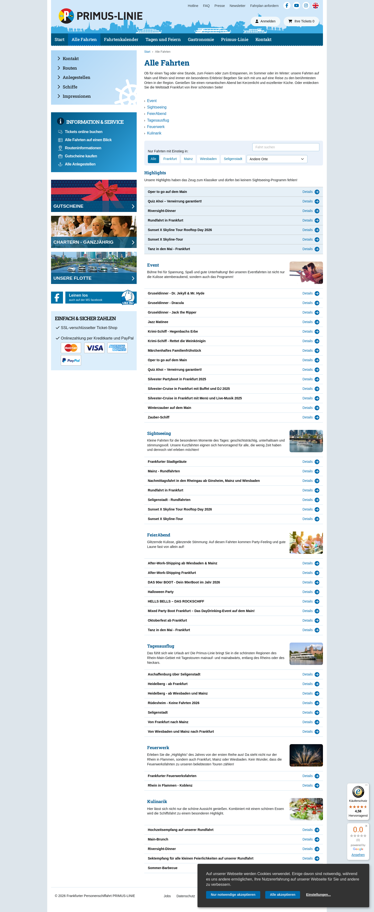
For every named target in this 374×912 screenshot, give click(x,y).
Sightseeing (157, 107)
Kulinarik (154, 133)
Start (59, 39)
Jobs (167, 896)
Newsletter (237, 6)
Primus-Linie (234, 39)
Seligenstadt (233, 159)
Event (152, 101)
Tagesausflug (158, 120)
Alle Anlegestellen (76, 164)
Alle (153, 159)
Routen (67, 68)
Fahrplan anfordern (264, 6)
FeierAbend (156, 114)
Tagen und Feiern (163, 39)
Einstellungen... (318, 895)
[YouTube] (296, 5)
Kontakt (263, 39)
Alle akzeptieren (283, 895)
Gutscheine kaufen (77, 156)
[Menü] (366, 786)
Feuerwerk (156, 127)
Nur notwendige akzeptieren (233, 895)
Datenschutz (186, 896)
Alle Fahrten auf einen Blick (85, 140)
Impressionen (74, 96)
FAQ (206, 6)
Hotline (193, 6)
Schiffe (67, 87)
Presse (219, 6)
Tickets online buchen (80, 132)
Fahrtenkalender (121, 39)
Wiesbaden (208, 159)
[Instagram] (306, 5)
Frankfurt (170, 159)
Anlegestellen (73, 77)
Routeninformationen (79, 148)
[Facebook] (287, 5)
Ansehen (358, 855)
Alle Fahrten (84, 39)
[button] (366, 826)
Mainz (188, 159)
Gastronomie (201, 39)
